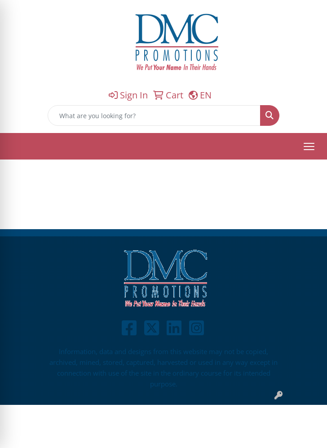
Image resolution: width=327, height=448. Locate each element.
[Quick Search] (154, 115)
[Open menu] (309, 146)
